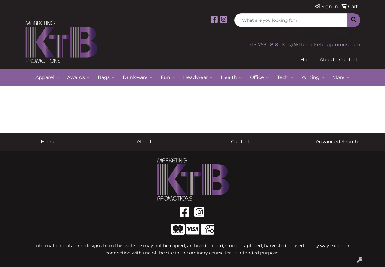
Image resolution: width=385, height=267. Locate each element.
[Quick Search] (291, 20)
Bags (106, 77)
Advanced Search (337, 141)
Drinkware (138, 77)
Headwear (198, 77)
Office (259, 77)
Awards (78, 77)
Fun (168, 77)
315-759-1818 (263, 44)
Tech (285, 77)
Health (231, 77)
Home (308, 59)
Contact (348, 59)
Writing (313, 77)
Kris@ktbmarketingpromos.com (321, 44)
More (341, 77)
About (327, 59)
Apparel (47, 77)
